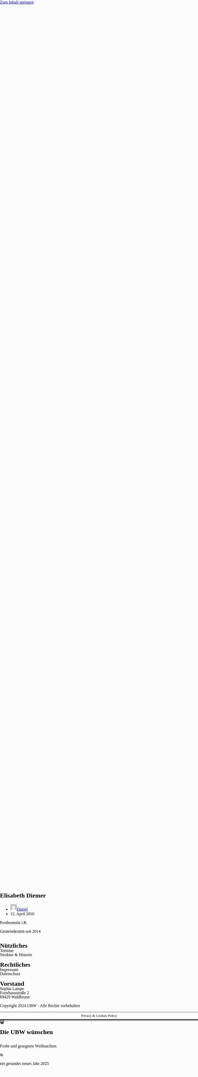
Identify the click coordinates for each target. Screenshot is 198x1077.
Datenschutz (10, 974)
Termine (7, 950)
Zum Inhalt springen (17, 2)
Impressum (9, 969)
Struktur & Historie (16, 955)
